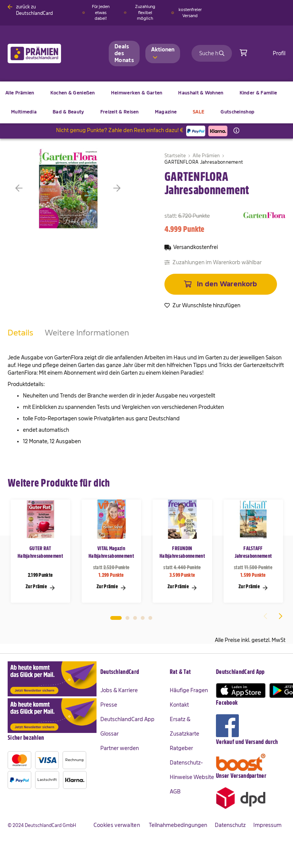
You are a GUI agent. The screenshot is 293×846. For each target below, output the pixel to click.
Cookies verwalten (116, 825)
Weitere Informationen (87, 333)
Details (20, 333)
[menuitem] (72, 93)
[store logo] (47, 53)
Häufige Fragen (189, 690)
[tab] (20, 340)
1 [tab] (116, 618)
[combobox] (212, 53)
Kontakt (179, 704)
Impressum (267, 825)
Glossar (109, 733)
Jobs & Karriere (119, 690)
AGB (175, 791)
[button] (30, 188)
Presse (108, 704)
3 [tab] (135, 618)
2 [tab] (127, 618)
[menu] (146, 102)
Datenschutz (230, 825)
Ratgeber (181, 748)
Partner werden (119, 748)
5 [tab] (150, 618)
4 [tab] (143, 618)
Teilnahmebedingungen (178, 825)
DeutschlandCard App (127, 719)
